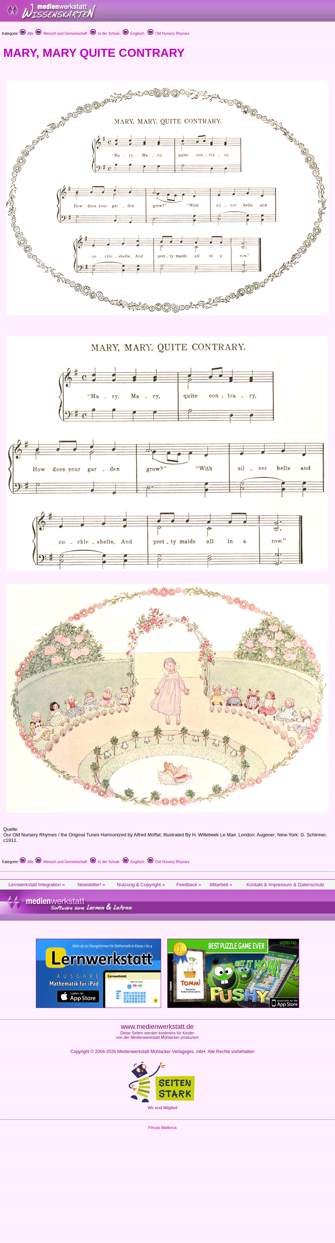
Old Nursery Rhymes (168, 34)
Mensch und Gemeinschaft (61, 34)
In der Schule (104, 34)
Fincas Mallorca (162, 1127)
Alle (27, 34)
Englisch (133, 34)
